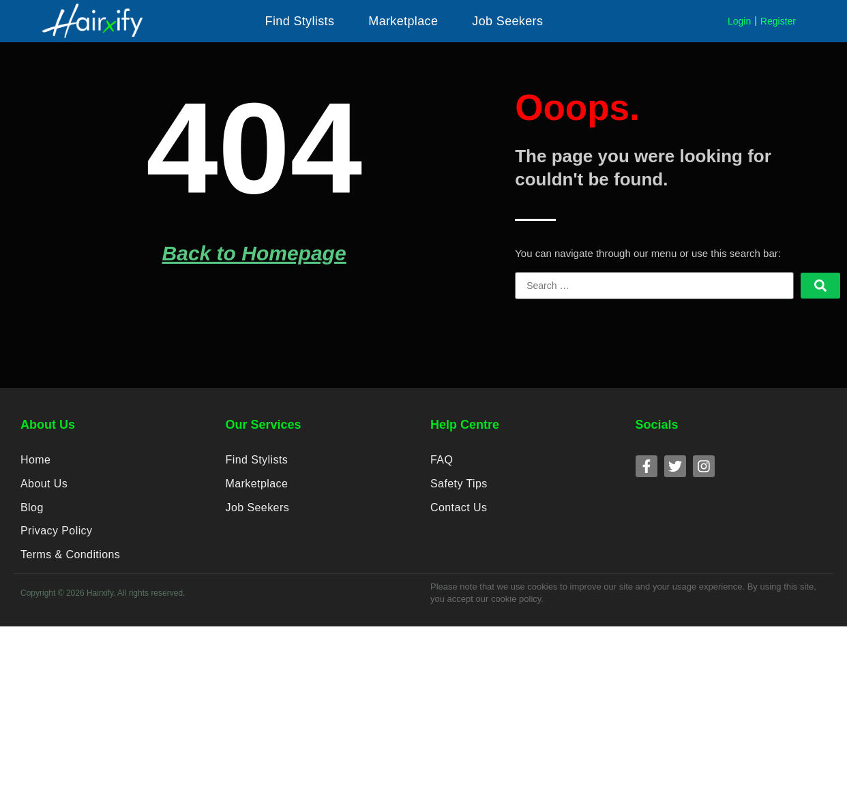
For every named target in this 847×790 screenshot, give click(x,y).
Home (35, 461)
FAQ (441, 461)
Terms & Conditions (69, 565)
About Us (43, 487)
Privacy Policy (55, 539)
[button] (300, 21)
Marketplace (257, 487)
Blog (31, 513)
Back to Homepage (254, 253)
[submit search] (820, 286)
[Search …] (654, 285)
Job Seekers (257, 513)
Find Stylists (256, 461)
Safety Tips (458, 487)
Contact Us (458, 513)
